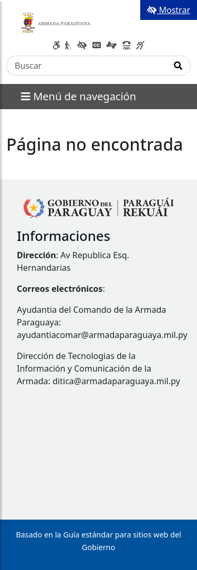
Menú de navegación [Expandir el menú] (78, 96)
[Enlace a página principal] (57, 20)
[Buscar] (86, 66)
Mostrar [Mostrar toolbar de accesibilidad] (168, 10)
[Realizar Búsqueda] (178, 66)
